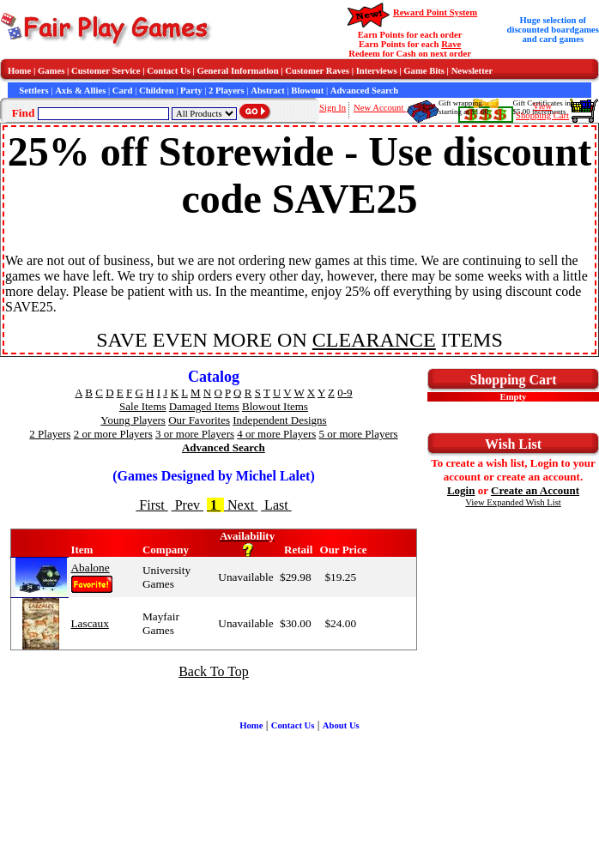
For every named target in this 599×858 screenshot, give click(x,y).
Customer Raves (317, 71)
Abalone (89, 567)
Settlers (33, 90)
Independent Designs (279, 420)
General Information (238, 71)
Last (276, 505)
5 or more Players (358, 433)
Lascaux (89, 623)
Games (51, 71)
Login (461, 490)
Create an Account (535, 490)
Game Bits (424, 71)
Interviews (376, 71)
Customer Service (106, 71)
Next (240, 505)
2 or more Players (113, 433)
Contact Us (169, 71)
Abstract (268, 90)
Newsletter (472, 71)
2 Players (227, 90)
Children (156, 90)
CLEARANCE (374, 340)
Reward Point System (435, 12)
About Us (341, 725)
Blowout (307, 90)
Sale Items (142, 406)
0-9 (344, 392)
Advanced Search (364, 90)
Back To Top (213, 671)
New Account (380, 107)
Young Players (133, 420)
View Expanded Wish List (513, 502)
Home (19, 71)
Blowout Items (275, 406)
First (151, 505)
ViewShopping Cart (542, 110)
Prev (187, 505)
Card (122, 90)
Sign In (332, 107)
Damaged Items (204, 406)
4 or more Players (276, 433)
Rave (451, 44)
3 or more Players (194, 433)
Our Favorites (199, 420)
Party (191, 90)
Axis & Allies (80, 90)
